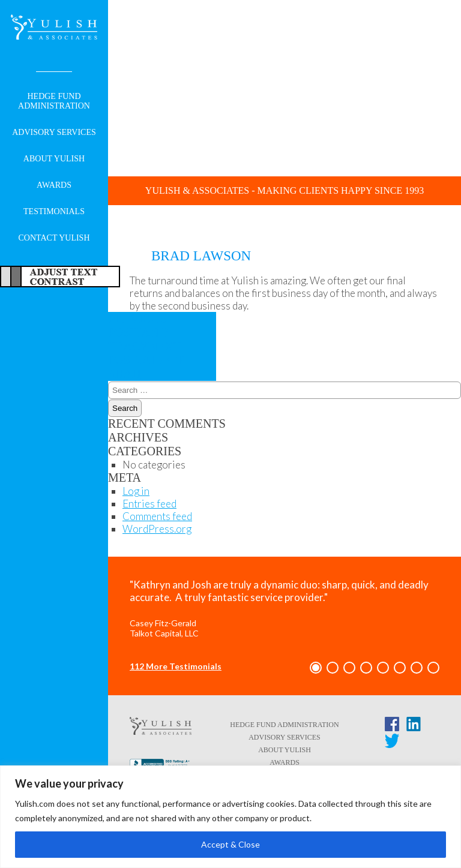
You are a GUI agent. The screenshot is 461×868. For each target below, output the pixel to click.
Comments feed (157, 516)
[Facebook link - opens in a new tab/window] (392, 726)
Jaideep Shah (146, 360)
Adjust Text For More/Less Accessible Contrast (60, 276)
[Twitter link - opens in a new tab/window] (392, 743)
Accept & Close (230, 844)
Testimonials (54, 211)
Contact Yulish (53, 237)
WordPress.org (156, 528)
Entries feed (149, 503)
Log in (135, 491)
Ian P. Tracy (139, 332)
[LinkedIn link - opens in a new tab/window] (413, 726)
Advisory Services (54, 132)
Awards (54, 185)
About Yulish (54, 158)
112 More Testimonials (175, 666)
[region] (230, 816)
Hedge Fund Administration (54, 101)
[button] (315, 667)
